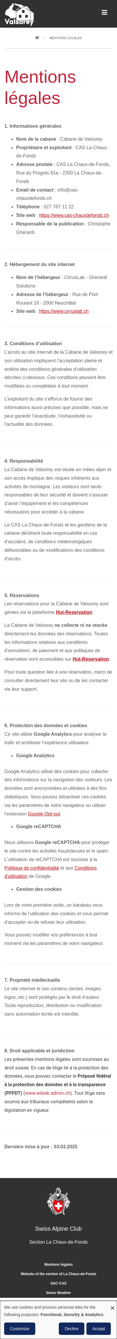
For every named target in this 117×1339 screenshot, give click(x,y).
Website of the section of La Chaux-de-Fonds (58, 1274)
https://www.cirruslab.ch (63, 311)
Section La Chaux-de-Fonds (58, 1242)
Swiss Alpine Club (58, 1228)
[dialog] (58, 1320)
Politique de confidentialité (31, 867)
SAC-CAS (59, 1283)
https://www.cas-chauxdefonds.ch (74, 215)
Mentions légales (58, 1264)
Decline (71, 1328)
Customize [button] (19, 1328)
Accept (98, 1328)
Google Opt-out (44, 813)
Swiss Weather (58, 1293)
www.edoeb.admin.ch (47, 1093)
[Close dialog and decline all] (112, 1304)
